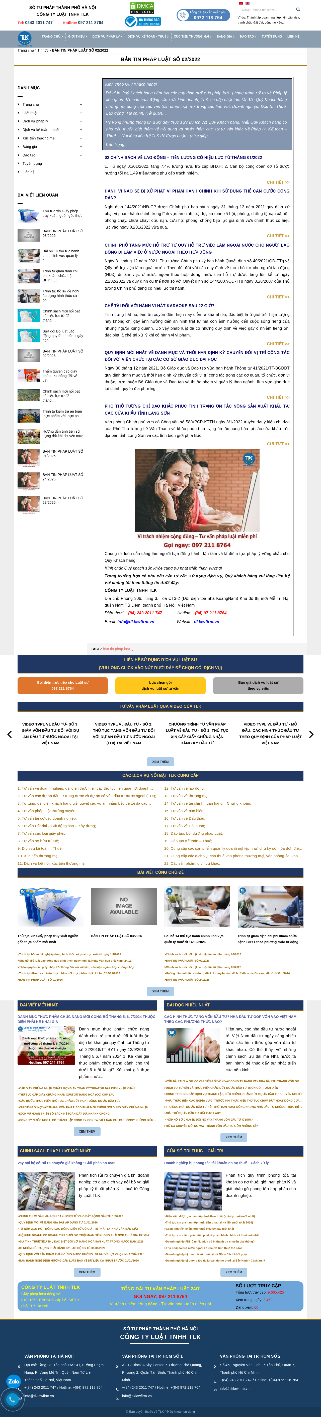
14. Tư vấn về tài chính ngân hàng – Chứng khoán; (207, 803)
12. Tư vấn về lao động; (184, 788)
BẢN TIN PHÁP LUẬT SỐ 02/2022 (160, 59)
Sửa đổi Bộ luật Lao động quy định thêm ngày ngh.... (63, 335)
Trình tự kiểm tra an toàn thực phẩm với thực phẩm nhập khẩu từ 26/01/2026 (69, 973)
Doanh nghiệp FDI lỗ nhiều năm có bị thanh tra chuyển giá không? (210, 1241)
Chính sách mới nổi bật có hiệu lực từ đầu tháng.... (61, 315)
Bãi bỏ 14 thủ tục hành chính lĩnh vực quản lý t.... (61, 255)
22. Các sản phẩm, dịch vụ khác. (192, 863)
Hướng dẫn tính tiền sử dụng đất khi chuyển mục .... (63, 435)
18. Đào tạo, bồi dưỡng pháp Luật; (193, 833)
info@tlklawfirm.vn (39, 1396)
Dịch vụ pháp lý (107, 37)
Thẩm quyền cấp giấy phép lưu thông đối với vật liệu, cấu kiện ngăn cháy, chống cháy (76, 967)
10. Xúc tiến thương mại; (38, 856)
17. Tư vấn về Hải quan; (184, 826)
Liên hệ (293, 36)
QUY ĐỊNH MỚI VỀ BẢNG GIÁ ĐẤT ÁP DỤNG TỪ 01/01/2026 (58, 1222)
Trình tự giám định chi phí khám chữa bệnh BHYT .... (60, 275)
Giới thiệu (77, 37)
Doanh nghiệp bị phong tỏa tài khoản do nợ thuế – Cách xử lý (216, 1163)
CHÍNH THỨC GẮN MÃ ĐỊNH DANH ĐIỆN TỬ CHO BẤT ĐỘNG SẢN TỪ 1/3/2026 (71, 1216)
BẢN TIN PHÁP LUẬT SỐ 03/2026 (116, 936)
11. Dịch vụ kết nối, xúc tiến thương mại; (52, 863)
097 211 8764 (90, 23)
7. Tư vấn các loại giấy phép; (42, 833)
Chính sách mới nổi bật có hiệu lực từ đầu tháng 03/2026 (203, 954)
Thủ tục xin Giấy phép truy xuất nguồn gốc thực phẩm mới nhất (48, 939)
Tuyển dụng (272, 36)
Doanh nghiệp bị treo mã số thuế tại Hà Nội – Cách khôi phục (207, 1254)
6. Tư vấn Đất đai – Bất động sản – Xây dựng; (57, 826)
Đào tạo (248, 37)
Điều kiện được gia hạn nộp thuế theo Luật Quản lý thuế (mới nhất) (210, 1216)
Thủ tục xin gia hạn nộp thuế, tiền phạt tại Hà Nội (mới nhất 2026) (209, 1222)
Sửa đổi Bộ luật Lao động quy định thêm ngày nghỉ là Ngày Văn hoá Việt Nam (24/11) (75, 960)
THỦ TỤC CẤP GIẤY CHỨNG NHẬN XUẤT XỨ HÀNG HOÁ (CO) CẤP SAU (67, 1094)
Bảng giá (225, 37)
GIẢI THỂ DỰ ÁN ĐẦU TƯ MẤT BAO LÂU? (193, 1113)
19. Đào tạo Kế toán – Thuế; (188, 841)
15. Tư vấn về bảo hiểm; (184, 811)
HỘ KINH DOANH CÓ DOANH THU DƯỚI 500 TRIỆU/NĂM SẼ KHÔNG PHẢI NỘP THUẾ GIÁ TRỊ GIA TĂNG (84, 1235)
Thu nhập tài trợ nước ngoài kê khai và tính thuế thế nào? (204, 1248)
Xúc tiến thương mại (193, 37)
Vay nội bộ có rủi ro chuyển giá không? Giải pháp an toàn (66, 1163)
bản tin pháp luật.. (117, 649)
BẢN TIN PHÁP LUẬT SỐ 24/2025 (188, 979)
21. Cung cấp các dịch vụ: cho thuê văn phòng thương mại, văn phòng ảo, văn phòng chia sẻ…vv (231, 856)
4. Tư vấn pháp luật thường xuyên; (47, 811)
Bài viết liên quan (38, 195)
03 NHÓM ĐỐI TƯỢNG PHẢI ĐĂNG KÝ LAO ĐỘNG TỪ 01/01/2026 (62, 1248)
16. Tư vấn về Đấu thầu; (184, 818)
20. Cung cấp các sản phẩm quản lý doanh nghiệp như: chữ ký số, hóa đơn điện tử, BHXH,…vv (232, 848)
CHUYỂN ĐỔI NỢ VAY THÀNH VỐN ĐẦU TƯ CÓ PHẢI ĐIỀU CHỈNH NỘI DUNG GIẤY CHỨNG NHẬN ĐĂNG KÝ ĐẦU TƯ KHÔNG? (83, 1107)
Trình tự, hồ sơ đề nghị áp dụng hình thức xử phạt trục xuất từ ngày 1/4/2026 (70, 954)
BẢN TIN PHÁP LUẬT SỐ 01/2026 (41, 979)
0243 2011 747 (39, 23)
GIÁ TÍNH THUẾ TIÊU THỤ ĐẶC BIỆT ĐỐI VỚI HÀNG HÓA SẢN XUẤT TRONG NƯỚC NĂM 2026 (81, 1241)
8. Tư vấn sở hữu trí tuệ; (38, 841)
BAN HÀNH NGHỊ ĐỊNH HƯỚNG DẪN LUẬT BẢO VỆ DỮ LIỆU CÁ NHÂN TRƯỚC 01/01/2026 (79, 1260)
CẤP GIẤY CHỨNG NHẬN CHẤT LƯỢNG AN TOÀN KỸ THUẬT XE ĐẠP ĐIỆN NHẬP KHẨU (77, 1088)
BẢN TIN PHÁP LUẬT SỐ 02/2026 (188, 960)
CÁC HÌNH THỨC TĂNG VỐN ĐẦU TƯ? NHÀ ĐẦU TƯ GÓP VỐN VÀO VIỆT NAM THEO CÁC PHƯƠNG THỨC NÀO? (230, 1019)
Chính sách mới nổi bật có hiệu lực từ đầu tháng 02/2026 (203, 967)
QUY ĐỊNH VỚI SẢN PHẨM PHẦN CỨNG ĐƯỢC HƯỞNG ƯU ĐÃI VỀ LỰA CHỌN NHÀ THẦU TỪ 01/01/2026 (81, 1254)
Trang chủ (52, 37)
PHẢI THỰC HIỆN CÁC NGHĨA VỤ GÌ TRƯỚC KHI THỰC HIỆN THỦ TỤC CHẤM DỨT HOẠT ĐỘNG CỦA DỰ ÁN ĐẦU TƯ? (233, 1101)
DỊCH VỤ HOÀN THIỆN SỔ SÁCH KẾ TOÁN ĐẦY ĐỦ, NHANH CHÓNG (64, 1113)
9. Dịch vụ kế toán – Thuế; (40, 848)
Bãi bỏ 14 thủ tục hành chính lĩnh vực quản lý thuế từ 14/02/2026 (193, 939)
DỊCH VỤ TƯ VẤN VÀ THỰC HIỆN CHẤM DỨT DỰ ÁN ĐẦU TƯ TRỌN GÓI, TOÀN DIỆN (222, 1087)
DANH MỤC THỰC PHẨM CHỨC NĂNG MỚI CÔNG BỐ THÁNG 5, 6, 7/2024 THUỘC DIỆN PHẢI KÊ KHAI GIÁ (86, 1019)
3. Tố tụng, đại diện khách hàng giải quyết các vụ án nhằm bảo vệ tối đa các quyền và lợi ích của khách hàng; (82, 803)
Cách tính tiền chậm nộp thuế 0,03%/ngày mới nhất (200, 1228)
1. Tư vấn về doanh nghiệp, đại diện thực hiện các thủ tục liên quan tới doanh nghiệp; (83, 788)
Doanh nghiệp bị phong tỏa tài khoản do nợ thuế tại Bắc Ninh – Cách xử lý (215, 1260)
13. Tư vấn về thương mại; (186, 796)
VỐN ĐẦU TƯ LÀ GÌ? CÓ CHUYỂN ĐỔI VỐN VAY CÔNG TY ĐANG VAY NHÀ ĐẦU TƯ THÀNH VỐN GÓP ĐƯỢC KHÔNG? (233, 1081)
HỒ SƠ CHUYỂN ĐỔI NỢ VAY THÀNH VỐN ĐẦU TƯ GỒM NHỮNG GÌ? (212, 1125)
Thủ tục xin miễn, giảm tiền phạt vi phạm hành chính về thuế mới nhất (212, 1235)
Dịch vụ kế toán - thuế (148, 37)
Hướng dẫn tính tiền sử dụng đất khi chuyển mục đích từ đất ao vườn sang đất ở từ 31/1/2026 (228, 973)
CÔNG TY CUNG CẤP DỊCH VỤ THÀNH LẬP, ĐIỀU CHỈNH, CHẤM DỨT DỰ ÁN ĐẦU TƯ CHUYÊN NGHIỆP (234, 1094)
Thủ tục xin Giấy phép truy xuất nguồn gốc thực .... (63, 215)
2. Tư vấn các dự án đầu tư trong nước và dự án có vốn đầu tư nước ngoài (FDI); (87, 796)
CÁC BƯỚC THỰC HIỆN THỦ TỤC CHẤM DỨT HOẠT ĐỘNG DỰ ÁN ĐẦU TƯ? (69, 1100)
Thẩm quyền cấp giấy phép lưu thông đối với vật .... (60, 375)
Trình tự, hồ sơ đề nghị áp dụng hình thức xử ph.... (61, 295)
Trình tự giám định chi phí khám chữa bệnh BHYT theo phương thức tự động (268, 939)
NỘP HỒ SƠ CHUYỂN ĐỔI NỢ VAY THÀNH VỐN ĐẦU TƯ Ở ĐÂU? (209, 1119)
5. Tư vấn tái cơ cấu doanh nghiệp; (47, 818)
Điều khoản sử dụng (181, 1411)
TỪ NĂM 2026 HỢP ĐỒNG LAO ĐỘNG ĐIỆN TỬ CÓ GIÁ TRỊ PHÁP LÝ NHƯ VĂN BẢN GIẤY (79, 1228)
